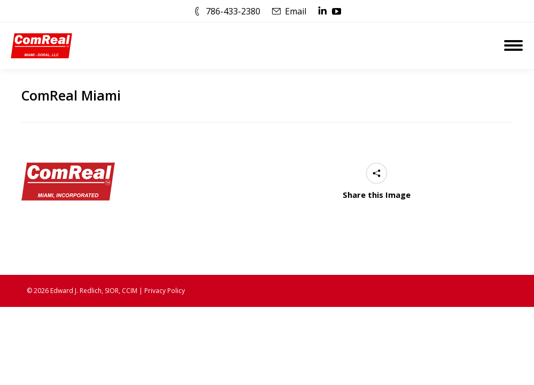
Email (295, 11)
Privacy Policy (164, 290)
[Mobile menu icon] (513, 45)
